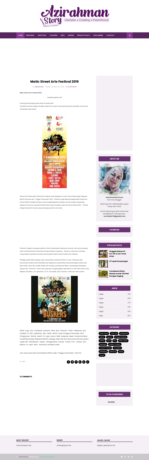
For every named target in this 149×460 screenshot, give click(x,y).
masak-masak (105, 348)
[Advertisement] (74, 59)
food (109, 341)
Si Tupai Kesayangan (118, 261)
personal (113, 351)
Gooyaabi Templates (46, 457)
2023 (115, 307)
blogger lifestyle (120, 337)
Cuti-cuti (114, 333)
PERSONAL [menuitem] (30, 35)
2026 (115, 294)
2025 (115, 298)
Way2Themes (23, 457)
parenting (103, 351)
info (23, 361)
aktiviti (102, 337)
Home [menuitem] (20, 35)
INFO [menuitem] (63, 35)
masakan (117, 348)
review (102, 355)
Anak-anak (104, 333)
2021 (115, 316)
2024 (115, 303)
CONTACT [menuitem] (110, 35)
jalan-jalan (123, 341)
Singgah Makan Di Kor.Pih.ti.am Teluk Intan (117, 253)
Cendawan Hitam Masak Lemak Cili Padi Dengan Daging (119, 273)
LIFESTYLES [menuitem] (42, 35)
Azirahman (39, 87)
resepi (121, 351)
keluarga (103, 344)
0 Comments (71, 87)
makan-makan (114, 344)
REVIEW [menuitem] (71, 35)
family (102, 341)
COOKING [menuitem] (53, 35)
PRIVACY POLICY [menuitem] (83, 35)
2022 (115, 311)
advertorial (124, 333)
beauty (109, 337)
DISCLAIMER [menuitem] (98, 35)
